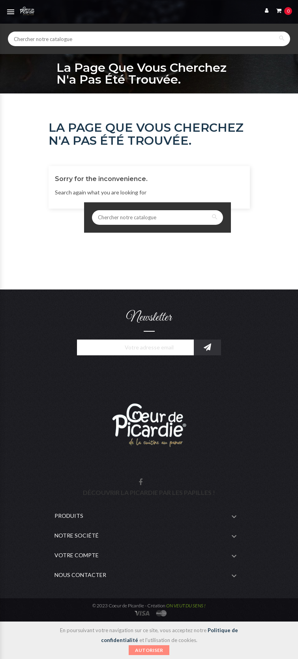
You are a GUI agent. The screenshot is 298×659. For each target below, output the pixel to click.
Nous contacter (80, 574)
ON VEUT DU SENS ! (186, 606)
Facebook (140, 482)
